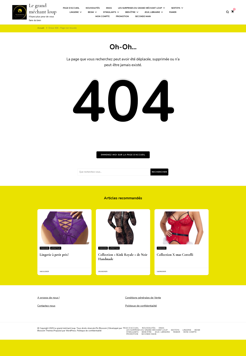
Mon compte (102, 16)
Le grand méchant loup (65, 328)
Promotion (122, 16)
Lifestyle (55, 248)
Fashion (44, 248)
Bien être (130, 12)
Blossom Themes (45, 330)
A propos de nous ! (48, 297)
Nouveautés (148, 328)
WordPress (71, 330)
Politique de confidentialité (141, 305)
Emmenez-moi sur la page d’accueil (123, 154)
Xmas (161, 328)
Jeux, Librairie (152, 12)
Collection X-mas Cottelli (175, 255)
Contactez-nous (46, 305)
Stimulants (109, 12)
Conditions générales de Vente (143, 297)
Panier (172, 12)
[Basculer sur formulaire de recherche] (227, 12)
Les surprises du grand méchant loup (147, 330)
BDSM (91, 12)
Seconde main (143, 16)
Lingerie (74, 12)
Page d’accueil (131, 328)
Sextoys (175, 330)
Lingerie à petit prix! (54, 255)
